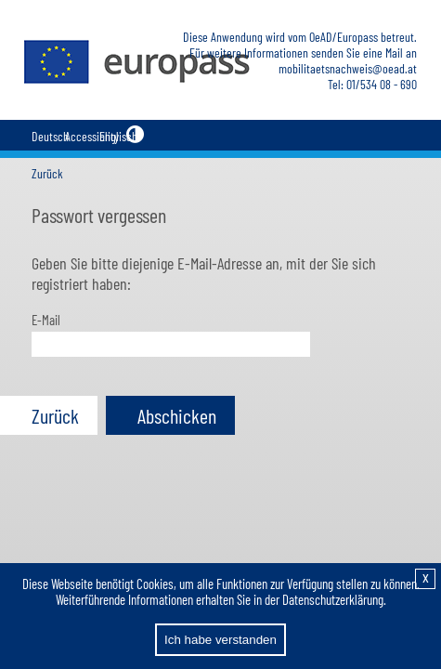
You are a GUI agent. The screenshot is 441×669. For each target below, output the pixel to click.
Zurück (47, 173)
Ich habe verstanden (220, 640)
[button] (48, 415)
